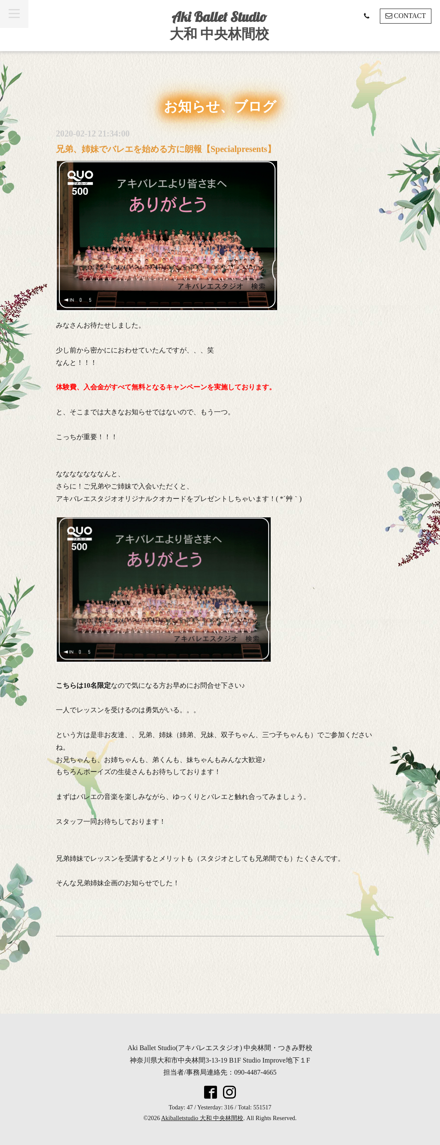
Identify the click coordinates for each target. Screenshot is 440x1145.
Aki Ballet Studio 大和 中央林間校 (219, 25)
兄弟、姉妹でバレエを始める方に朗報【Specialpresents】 (166, 149)
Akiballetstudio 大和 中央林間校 (202, 1118)
